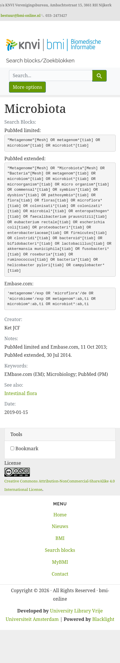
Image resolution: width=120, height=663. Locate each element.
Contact (60, 574)
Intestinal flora (20, 393)
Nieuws (60, 526)
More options (27, 87)
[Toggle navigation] (13, 29)
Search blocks (60, 550)
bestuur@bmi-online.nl (21, 15)
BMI (59, 538)
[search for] (50, 75)
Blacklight (103, 619)
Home (60, 514)
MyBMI (60, 562)
